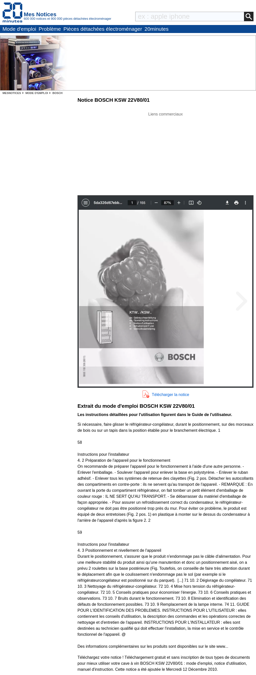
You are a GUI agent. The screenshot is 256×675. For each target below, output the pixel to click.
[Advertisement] (166, 152)
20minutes (156, 29)
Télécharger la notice (170, 394)
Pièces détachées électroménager (103, 29)
